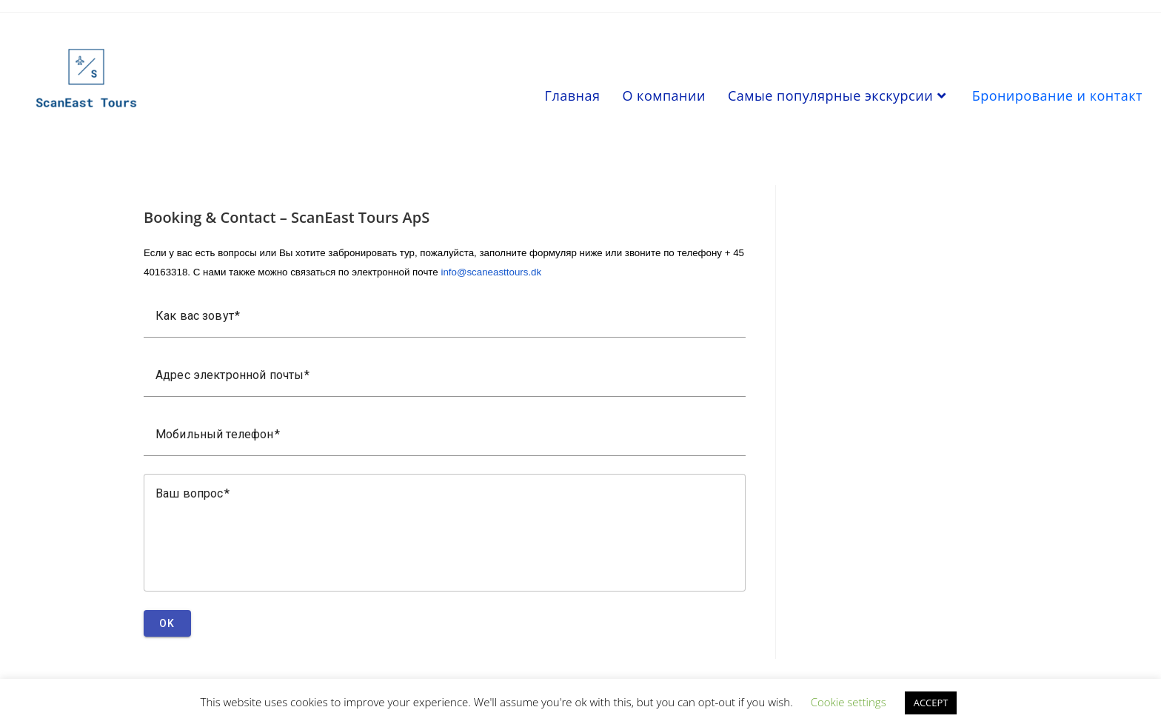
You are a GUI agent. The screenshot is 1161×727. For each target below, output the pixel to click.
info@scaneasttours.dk (491, 272)
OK (167, 623)
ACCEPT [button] (931, 702)
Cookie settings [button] (848, 701)
